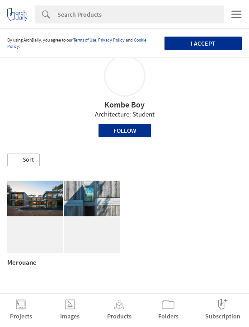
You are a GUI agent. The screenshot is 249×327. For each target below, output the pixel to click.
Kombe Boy (124, 104)
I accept (203, 43)
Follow (124, 130)
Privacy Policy (111, 40)
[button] (23, 160)
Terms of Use (84, 40)
